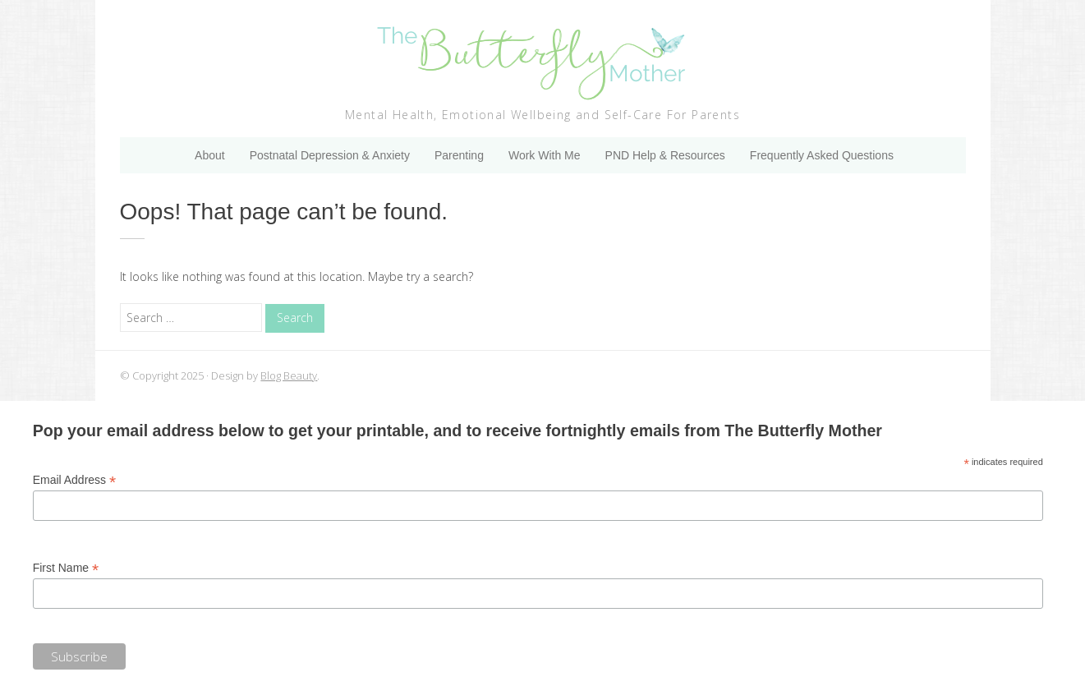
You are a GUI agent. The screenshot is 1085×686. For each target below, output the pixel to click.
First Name (66, 568)
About (210, 155)
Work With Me (544, 155)
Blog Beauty (288, 375)
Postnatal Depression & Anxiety (330, 155)
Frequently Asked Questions (822, 155)
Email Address (75, 480)
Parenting (459, 155)
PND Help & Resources (665, 155)
